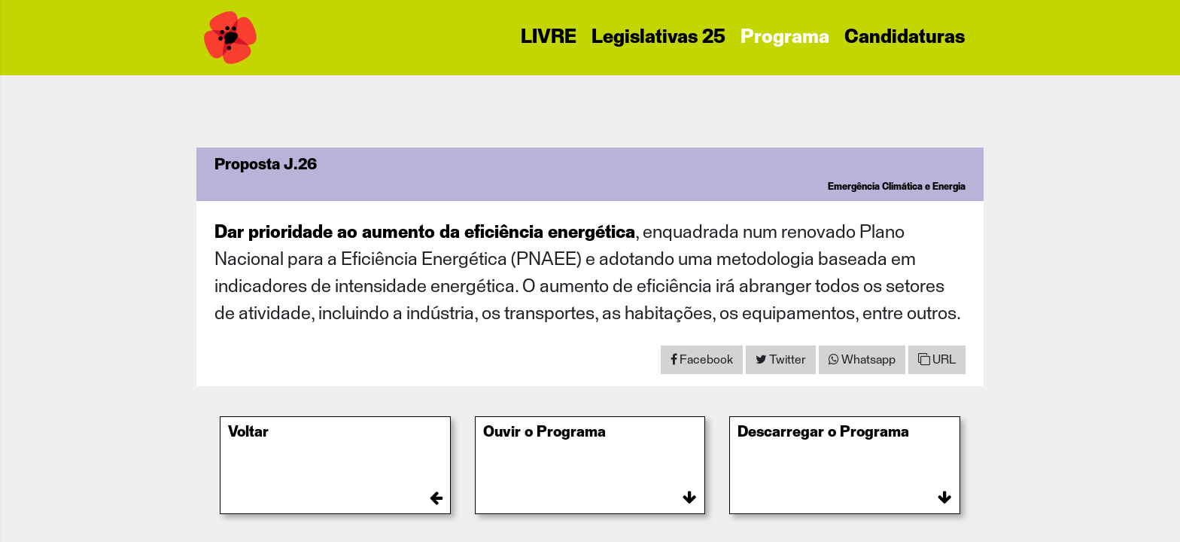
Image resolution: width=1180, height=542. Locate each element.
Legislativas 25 (658, 37)
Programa (785, 37)
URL (937, 359)
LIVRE (548, 37)
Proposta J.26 (265, 164)
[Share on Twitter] (781, 360)
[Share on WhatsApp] (862, 360)
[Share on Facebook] (702, 360)
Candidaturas (904, 37)
